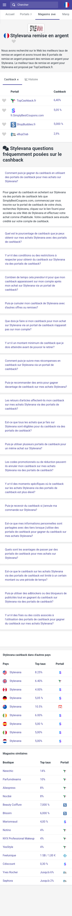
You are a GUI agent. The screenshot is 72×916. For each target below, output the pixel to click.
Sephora (8, 880)
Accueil (9, 14)
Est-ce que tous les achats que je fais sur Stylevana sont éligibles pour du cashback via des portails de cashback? (35, 426)
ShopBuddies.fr (26, 124)
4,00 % (44, 821)
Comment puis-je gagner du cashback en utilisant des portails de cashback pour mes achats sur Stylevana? (35, 177)
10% (42, 779)
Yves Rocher (10, 872)
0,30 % (44, 863)
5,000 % (58, 124)
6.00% (38, 715)
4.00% (38, 689)
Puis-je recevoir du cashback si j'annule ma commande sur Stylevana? (31, 508)
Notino (7, 830)
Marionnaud (10, 821)
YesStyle (8, 847)
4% (42, 830)
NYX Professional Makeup (18, 838)
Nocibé (7, 796)
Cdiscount (9, 863)
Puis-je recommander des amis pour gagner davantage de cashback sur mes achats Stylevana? (36, 384)
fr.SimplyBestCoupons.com (27, 115)
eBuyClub (22, 134)
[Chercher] (36, 5)
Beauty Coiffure (12, 804)
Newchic (8, 771)
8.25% (38, 672)
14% (42, 771)
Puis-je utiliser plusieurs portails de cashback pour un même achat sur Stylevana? (35, 446)
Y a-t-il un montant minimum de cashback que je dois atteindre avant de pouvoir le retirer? (34, 345)
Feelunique (9, 855)
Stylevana (15, 672)
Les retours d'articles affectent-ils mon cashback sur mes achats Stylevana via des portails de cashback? (34, 404)
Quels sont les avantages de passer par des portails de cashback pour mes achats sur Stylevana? (31, 553)
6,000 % (45, 813)
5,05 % (58, 110)
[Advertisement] (36, 639)
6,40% (57, 100)
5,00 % (39, 723)
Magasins (47, 14)
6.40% (38, 681)
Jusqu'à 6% (47, 872)
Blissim (7, 813)
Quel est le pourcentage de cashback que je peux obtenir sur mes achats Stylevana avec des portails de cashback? (36, 237)
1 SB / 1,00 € (48, 855)
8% (42, 787)
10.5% (38, 706)
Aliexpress (9, 787)
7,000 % (45, 804)
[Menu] (4, 5)
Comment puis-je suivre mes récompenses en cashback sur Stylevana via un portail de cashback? (33, 365)
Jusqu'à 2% (47, 880)
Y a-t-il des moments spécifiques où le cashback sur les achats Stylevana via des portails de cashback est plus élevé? (34, 488)
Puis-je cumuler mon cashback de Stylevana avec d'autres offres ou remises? (35, 305)
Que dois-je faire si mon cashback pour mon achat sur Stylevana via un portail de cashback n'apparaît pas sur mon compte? (35, 325)
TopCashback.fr (26, 100)
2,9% (56, 133)
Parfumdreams (12, 779)
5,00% (38, 732)
